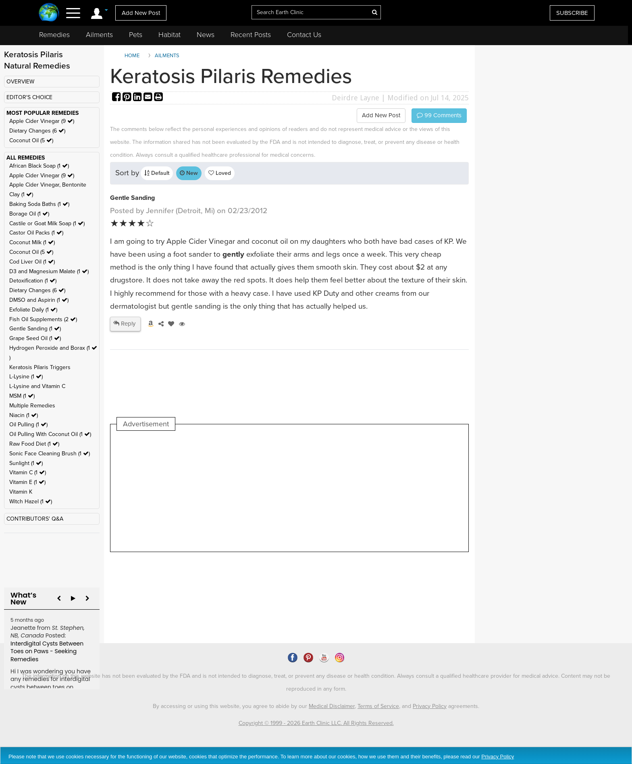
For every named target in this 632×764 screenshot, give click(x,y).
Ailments (99, 34)
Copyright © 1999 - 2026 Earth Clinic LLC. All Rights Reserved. (316, 723)
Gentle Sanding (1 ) (35, 328)
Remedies (54, 34)
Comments (439, 115)
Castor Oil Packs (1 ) (36, 232)
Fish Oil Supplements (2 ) (43, 319)
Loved (219, 173)
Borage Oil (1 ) (29, 213)
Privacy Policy (430, 706)
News (205, 34)
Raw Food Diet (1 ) (34, 443)
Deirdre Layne (355, 97)
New (189, 173)
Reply (124, 323)
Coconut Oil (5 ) (31, 140)
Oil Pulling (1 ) (28, 424)
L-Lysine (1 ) (26, 376)
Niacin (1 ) (23, 415)
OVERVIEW (20, 81)
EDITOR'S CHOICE (29, 97)
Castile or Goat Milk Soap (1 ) (47, 223)
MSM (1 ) (22, 395)
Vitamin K (20, 491)
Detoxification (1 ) (32, 280)
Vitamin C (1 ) (27, 472)
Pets (135, 34)
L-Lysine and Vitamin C (37, 386)
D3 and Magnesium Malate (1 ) (49, 271)
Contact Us (304, 34)
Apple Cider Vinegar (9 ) (41, 121)
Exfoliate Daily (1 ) (33, 309)
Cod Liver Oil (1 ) (32, 261)
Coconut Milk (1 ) (32, 242)
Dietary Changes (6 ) (37, 130)
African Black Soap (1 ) (39, 165)
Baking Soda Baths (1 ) (39, 204)
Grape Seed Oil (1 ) (35, 338)
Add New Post (141, 13)
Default (156, 173)
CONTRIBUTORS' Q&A (34, 518)
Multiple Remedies (32, 405)
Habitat (169, 34)
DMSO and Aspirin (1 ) (39, 300)
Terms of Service (378, 706)
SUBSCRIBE (572, 13)
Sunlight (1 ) (26, 463)
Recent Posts (251, 34)
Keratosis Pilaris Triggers (40, 367)
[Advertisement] (263, 491)
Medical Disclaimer (332, 706)
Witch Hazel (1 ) (30, 501)
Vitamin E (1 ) (27, 482)
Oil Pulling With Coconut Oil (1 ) (50, 434)
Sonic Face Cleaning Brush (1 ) (49, 453)
